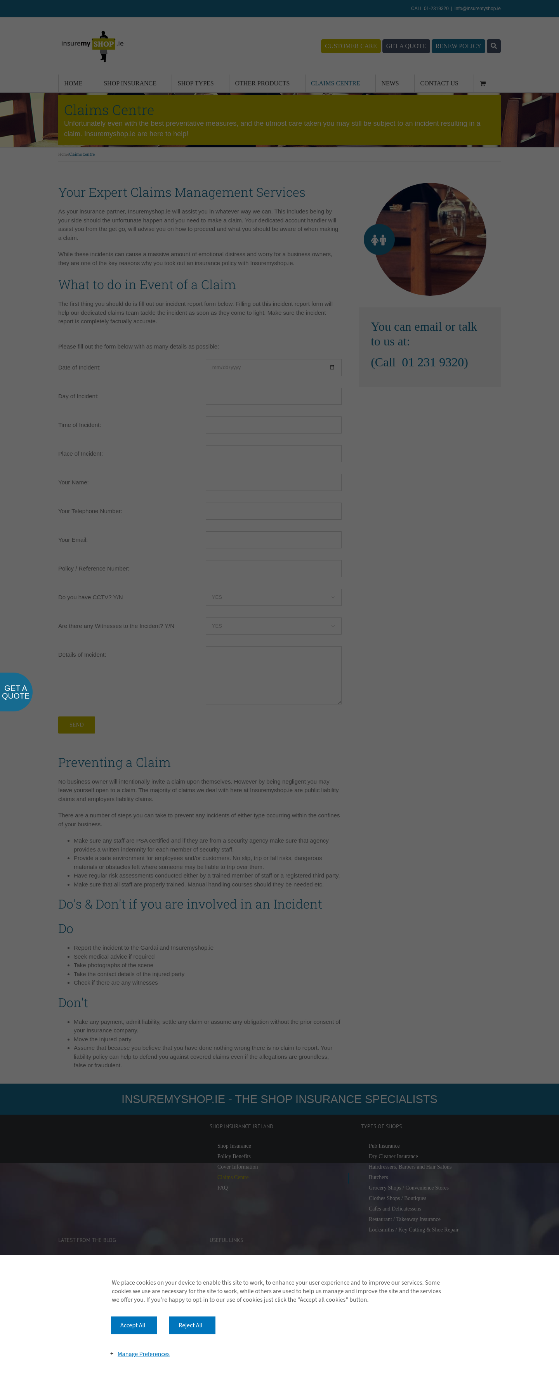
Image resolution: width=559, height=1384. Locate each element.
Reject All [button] (190, 1325)
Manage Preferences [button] (144, 1353)
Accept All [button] (133, 1325)
